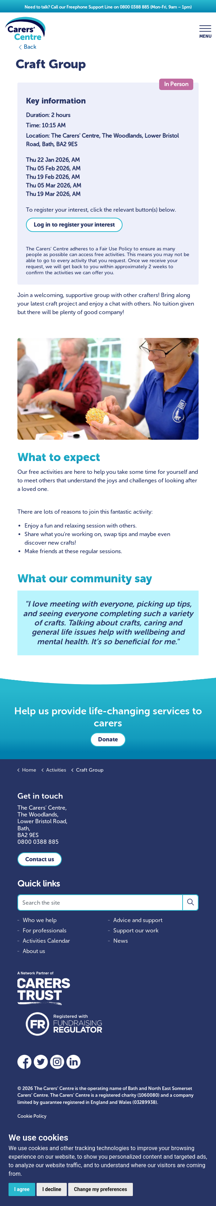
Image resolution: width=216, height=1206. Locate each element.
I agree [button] (21, 1189)
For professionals (44, 930)
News (120, 940)
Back (26, 46)
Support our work (135, 930)
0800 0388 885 (134, 7)
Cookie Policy (32, 1116)
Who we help (39, 920)
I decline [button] (51, 1189)
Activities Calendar (46, 940)
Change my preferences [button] (100, 1189)
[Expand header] (205, 28)
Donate (108, 739)
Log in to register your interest (74, 224)
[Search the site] (108, 902)
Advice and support (137, 920)
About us (34, 951)
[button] (190, 902)
